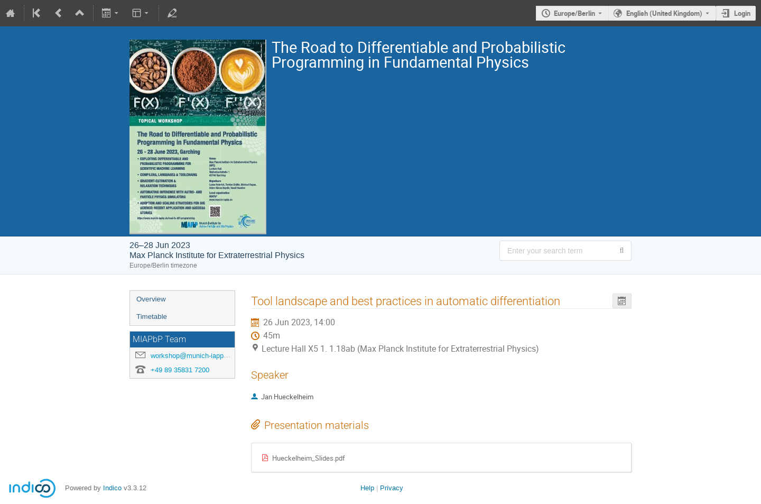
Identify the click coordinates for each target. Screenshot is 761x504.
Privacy (391, 487)
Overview (151, 299)
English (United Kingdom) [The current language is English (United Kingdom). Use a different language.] (664, 13)
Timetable (151, 316)
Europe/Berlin (574, 13)
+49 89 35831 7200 (180, 369)
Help (367, 487)
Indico (112, 487)
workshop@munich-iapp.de (192, 355)
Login (742, 13)
